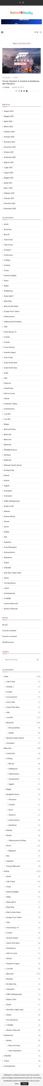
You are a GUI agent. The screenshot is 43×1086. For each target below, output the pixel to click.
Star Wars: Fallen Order (23, 1010)
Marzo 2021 (8, 188)
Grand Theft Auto (23, 707)
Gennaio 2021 (9, 198)
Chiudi (24, 1084)
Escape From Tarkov (23, 917)
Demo (24, 810)
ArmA (23, 876)
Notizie (16, 77)
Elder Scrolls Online (23, 912)
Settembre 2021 (10, 157)
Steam (23, 1015)
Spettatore (24, 825)
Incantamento (24, 779)
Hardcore (24, 815)
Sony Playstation (24, 1051)
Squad (23, 1004)
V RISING (23, 1025)
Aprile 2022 (8, 121)
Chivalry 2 (23, 687)
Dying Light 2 (23, 902)
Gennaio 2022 (9, 137)
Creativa (24, 805)
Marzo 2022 (8, 127)
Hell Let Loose (23, 953)
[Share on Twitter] (21, 91)
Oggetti (24, 784)
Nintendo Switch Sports (23, 738)
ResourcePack (24, 728)
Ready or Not (23, 999)
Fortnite (23, 692)
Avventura (24, 799)
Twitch (22, 1061)
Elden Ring (23, 907)
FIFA (23, 922)
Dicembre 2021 (9, 142)
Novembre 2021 (10, 147)
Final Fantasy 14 (23, 928)
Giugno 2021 (8, 173)
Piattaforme (22, 1035)
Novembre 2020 (10, 209)
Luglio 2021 (8, 168)
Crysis (23, 887)
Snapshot (23, 861)
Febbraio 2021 (9, 193)
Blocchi (24, 764)
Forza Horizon (6, 77)
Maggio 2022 (9, 116)
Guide (22, 676)
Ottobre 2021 (9, 152)
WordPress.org (8, 642)
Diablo (23, 897)
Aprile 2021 (8, 183)
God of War (23, 702)
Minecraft (23, 722)
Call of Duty (23, 681)
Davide (6, 87)
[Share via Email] (27, 91)
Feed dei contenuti (9, 631)
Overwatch (23, 743)
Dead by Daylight (23, 892)
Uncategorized (22, 1066)
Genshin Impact (23, 938)
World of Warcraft (23, 1030)
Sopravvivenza (24, 820)
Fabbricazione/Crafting (24, 840)
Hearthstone (23, 948)
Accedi (4, 625)
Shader (24, 733)
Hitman (23, 958)
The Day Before (23, 1020)
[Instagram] (23, 2)
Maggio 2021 (9, 178)
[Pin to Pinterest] (24, 91)
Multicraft (24, 851)
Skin (23, 856)
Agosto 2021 (9, 162)
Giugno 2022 (8, 111)
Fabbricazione (24, 774)
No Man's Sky (23, 984)
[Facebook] (19, 2)
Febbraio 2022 (9, 132)
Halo (23, 712)
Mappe (23, 789)
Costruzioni (23, 753)
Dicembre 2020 (9, 203)
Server (23, 846)
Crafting (23, 758)
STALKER (22, 1056)
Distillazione (24, 769)
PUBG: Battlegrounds (23, 994)
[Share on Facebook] (19, 91)
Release (23, 830)
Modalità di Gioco (23, 794)
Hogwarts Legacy (23, 963)
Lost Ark (23, 717)
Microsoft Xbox (24, 1045)
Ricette (23, 835)
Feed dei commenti (9, 636)
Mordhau (23, 979)
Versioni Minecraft (23, 866)
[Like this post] (16, 91)
